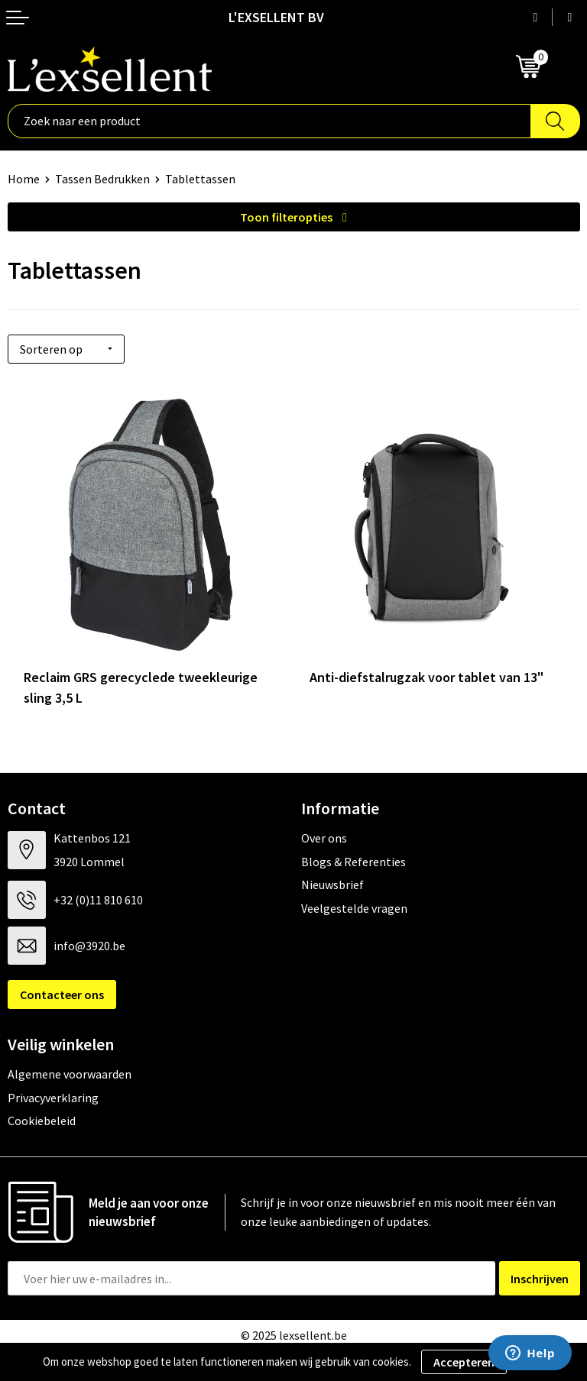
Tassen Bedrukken (102, 178)
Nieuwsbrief (332, 884)
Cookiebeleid (42, 1120)
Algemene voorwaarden (69, 1074)
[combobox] (269, 121)
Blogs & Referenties (353, 861)
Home (24, 178)
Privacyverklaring (53, 1097)
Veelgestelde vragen (354, 908)
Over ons (324, 838)
